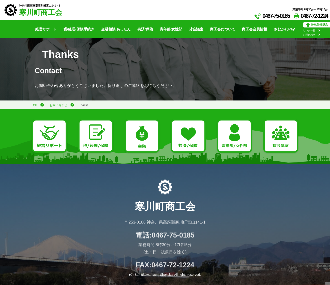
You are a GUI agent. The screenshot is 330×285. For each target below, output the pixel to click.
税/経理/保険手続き (79, 29)
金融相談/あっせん (116, 29)
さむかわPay (284, 29)
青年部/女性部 (171, 29)
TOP (34, 105)
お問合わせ (309, 34)
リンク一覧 (309, 30)
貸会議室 (196, 29)
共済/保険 (145, 29)
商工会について (222, 29)
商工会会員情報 (254, 29)
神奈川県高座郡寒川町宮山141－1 (39, 5)
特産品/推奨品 (317, 25)
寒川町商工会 (40, 12)
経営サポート (46, 29)
